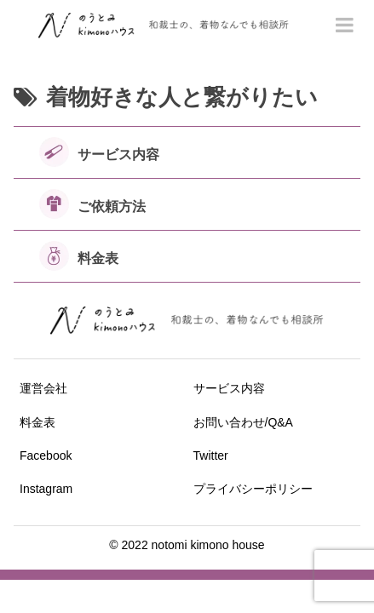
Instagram (46, 489)
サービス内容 (229, 388)
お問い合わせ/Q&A (243, 422)
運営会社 (43, 388)
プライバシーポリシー (253, 489)
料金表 (37, 422)
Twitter (210, 455)
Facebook (46, 455)
